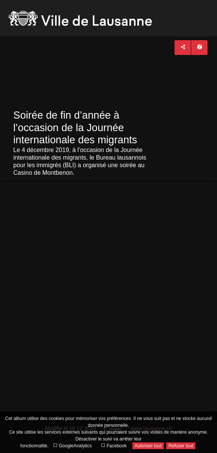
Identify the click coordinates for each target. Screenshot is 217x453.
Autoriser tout (148, 445)
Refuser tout (180, 445)
